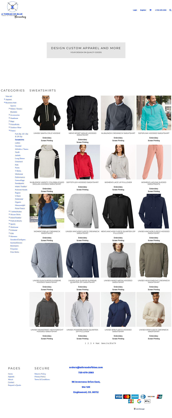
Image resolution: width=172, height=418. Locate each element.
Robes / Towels (16, 109)
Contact (11, 382)
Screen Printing (47, 140)
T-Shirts (18, 171)
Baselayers (14, 246)
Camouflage (19, 180)
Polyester (14, 249)
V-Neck (18, 196)
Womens (13, 236)
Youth (17, 152)
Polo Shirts (14, 252)
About (10, 379)
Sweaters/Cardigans (18, 239)
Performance (20, 177)
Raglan (18, 193)
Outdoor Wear (15, 127)
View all (9, 96)
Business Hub (11, 102)
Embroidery (47, 138)
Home (10, 374)
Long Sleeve (20, 158)
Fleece (12, 131)
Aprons (13, 106)
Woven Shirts (15, 214)
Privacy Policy (40, 376)
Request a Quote (14, 385)
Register (143, 10)
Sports (12, 224)
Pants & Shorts (16, 221)
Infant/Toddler (15, 218)
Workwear (19, 174)
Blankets (13, 112)
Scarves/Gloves (16, 243)
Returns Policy (40, 374)
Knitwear (13, 230)
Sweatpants (19, 183)
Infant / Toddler (21, 186)
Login (135, 10)
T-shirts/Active (16, 211)
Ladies (17, 143)
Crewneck (19, 161)
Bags (12, 121)
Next (97, 343)
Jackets (18, 155)
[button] (150, 10)
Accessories (15, 115)
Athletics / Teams (21, 149)
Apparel (9, 99)
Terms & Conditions (42, 379)
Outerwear (19, 199)
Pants (17, 168)
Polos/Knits (14, 124)
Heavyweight (20, 205)
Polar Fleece (20, 208)
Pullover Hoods (21, 190)
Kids (17, 165)
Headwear (14, 118)
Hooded (18, 146)
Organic (18, 202)
